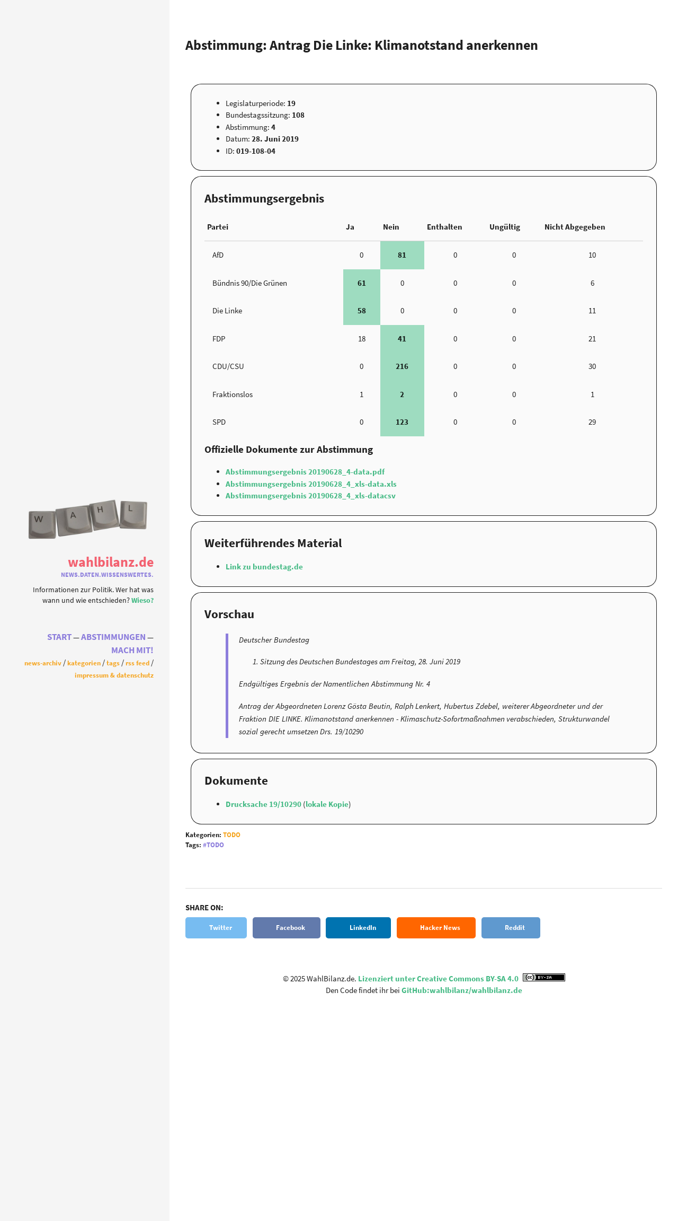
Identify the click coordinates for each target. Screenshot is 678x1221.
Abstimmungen (113, 637)
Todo (231, 834)
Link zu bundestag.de (264, 566)
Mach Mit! (132, 650)
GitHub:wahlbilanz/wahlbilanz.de (462, 990)
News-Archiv (42, 664)
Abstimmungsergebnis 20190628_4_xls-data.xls (311, 484)
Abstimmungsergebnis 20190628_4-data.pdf (305, 472)
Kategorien (84, 664)
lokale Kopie (327, 804)
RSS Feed (137, 664)
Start (59, 637)
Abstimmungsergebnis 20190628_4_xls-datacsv (311, 495)
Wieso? (142, 599)
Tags (113, 664)
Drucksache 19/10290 (264, 804)
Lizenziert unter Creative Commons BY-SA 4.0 (461, 978)
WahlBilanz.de (111, 561)
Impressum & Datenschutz (114, 675)
